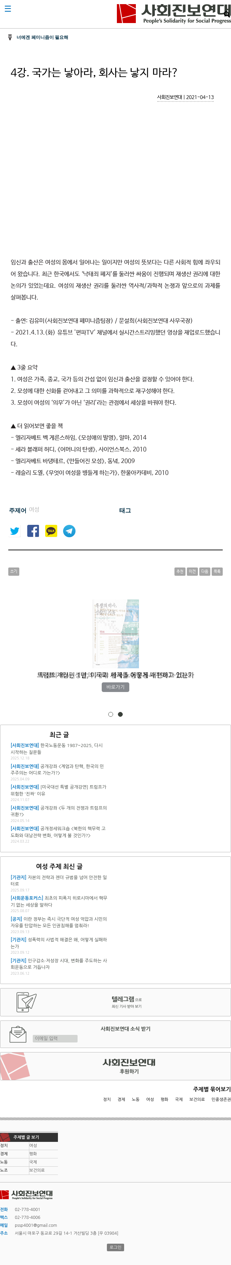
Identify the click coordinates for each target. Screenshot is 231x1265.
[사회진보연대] (25, 745)
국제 (179, 1100)
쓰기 (13, 572)
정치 (107, 1100)
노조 (4, 1170)
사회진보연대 (174, 14)
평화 (165, 1100)
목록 (217, 572)
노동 (136, 1100)
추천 (180, 572)
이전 (192, 572)
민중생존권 (221, 1100)
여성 (150, 1100)
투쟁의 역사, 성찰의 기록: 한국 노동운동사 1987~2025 (115, 675)
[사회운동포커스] (27, 898)
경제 (121, 1100)
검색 (227, 14)
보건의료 (197, 1100)
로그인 (115, 1247)
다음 (204, 572)
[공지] (16, 919)
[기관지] (19, 877)
